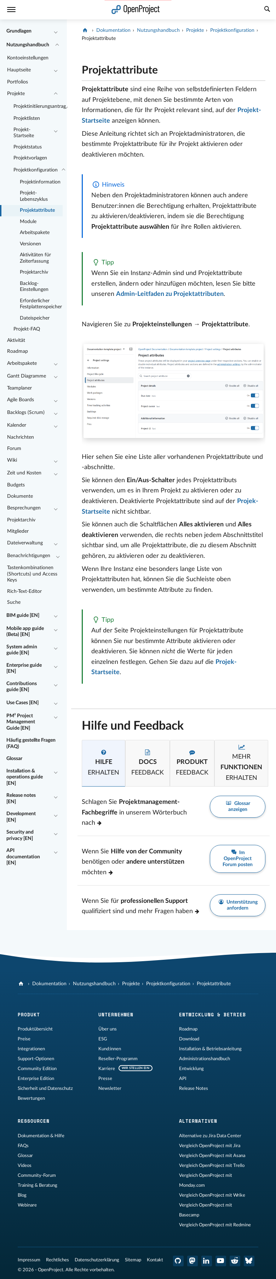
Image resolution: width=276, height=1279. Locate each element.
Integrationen (31, 1049)
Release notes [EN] (21, 798)
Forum (14, 448)
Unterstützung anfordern (238, 905)
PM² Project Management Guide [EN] (20, 722)
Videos (24, 1165)
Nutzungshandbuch (27, 44)
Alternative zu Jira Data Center (210, 1136)
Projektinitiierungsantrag (38, 106)
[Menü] (11, 9)
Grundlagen (18, 31)
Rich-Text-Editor (24, 591)
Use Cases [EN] (22, 702)
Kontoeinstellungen (27, 58)
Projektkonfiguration (35, 170)
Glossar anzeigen (237, 806)
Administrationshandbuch (204, 1059)
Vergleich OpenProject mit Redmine (215, 1225)
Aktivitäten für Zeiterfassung (35, 258)
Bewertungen (31, 1098)
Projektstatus (27, 147)
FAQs (23, 1146)
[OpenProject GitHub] (178, 1261)
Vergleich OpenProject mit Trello (212, 1165)
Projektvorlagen (30, 158)
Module (28, 221)
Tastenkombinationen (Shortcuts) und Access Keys (32, 574)
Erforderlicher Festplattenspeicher (41, 304)
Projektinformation (40, 182)
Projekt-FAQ (26, 329)
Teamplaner (19, 388)
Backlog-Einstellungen (34, 286)
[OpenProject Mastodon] (192, 1261)
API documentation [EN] (23, 856)
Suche (14, 602)
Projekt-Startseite (23, 133)
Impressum (29, 1260)
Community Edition (37, 1069)
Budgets (16, 485)
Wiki (12, 460)
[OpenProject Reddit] (235, 1261)
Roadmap (17, 351)
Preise (24, 1039)
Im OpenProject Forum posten (238, 858)
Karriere (106, 1069)
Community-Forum (37, 1175)
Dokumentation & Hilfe (41, 1136)
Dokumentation (113, 30)
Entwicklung (191, 1069)
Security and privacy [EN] (20, 835)
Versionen (30, 243)
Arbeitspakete (35, 232)
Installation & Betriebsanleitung (210, 1049)
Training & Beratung (37, 1185)
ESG (102, 1039)
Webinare (27, 1205)
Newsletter (109, 1088)
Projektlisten (26, 118)
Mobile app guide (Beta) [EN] (25, 631)
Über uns (107, 1029)
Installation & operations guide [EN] (24, 777)
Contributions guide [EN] (21, 687)
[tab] (103, 763)
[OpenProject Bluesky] (249, 1261)
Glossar (14, 758)
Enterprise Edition (36, 1078)
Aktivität (16, 340)
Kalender (16, 425)
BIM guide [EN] (22, 615)
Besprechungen (24, 508)
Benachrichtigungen (28, 555)
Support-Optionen (36, 1059)
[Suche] (267, 9)
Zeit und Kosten (24, 473)
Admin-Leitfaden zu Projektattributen (170, 294)
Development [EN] (21, 817)
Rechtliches (57, 1260)
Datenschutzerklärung (97, 1260)
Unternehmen (115, 1014)
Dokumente (20, 496)
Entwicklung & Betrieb (212, 1014)
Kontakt (155, 1260)
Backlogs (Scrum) (26, 412)
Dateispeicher (35, 318)
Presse (105, 1078)
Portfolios (17, 82)
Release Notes (193, 1088)
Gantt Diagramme (26, 376)
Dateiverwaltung (25, 543)
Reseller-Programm (118, 1059)
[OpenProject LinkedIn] (206, 1261)
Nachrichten (20, 437)
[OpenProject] (86, 30)
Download (189, 1039)
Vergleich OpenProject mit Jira (209, 1146)
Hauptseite (19, 70)
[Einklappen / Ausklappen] (55, 31)
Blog (22, 1195)
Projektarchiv (34, 272)
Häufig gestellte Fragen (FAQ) (31, 743)
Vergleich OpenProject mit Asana (212, 1156)
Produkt (29, 1014)
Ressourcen (34, 1121)
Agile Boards (20, 399)
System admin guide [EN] (21, 650)
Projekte (16, 93)
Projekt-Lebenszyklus (34, 196)
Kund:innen (109, 1049)
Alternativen (198, 1121)
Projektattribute (37, 210)
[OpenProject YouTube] (220, 1261)
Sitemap (133, 1260)
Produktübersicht (35, 1029)
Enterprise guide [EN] (24, 668)
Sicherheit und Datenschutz (45, 1088)
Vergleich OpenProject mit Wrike (212, 1195)
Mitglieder (18, 531)
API (182, 1078)
